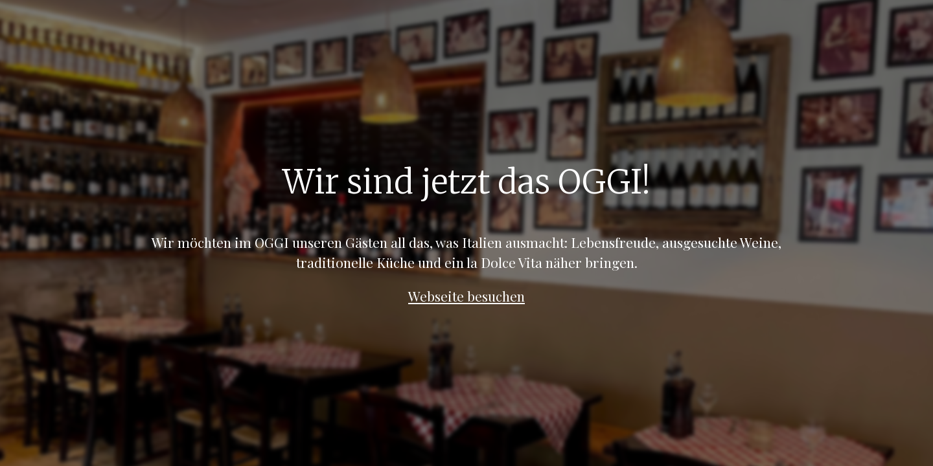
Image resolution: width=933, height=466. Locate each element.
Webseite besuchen (466, 296)
